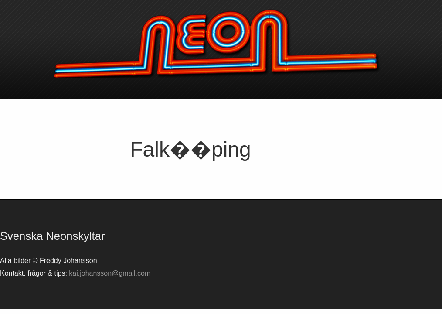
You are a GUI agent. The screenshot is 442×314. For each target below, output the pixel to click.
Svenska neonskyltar (221, 43)
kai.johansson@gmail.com (109, 273)
